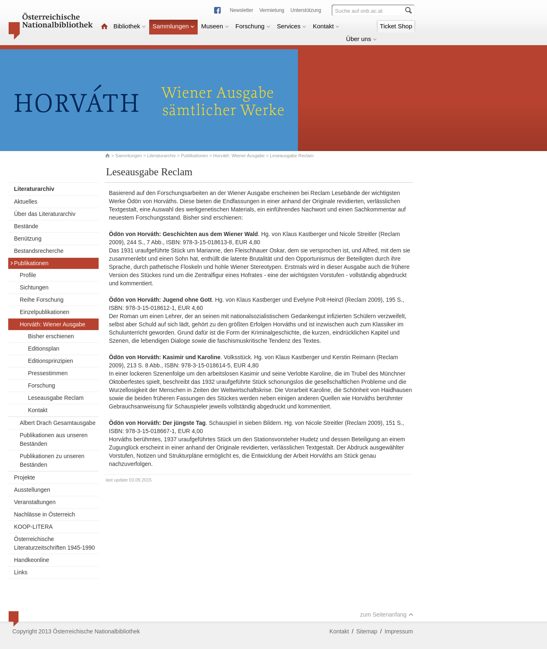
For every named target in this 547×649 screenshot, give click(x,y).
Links (21, 572)
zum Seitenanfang (386, 614)
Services (292, 26)
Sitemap (366, 631)
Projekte (24, 477)
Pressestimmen (47, 373)
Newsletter (241, 10)
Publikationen (194, 155)
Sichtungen (34, 287)
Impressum (399, 631)
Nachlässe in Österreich (44, 514)
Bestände (26, 226)
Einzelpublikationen (44, 312)
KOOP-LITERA (33, 526)
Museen (214, 26)
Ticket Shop (396, 26)
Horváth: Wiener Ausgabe (239, 155)
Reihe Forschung (42, 299)
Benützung (28, 238)
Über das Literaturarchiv (44, 214)
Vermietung (271, 10)
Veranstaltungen (34, 502)
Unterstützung (306, 10)
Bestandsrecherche (39, 251)
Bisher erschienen (51, 336)
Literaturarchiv (162, 155)
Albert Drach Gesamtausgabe (57, 423)
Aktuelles (25, 201)
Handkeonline (31, 560)
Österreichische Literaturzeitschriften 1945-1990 (54, 543)
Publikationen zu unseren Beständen (52, 460)
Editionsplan (43, 348)
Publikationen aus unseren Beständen (54, 439)
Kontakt (326, 26)
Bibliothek (129, 26)
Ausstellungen (32, 489)
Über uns (361, 38)
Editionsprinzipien (50, 361)
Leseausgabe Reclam (55, 397)
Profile (28, 275)
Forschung (252, 26)
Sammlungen (173, 26)
